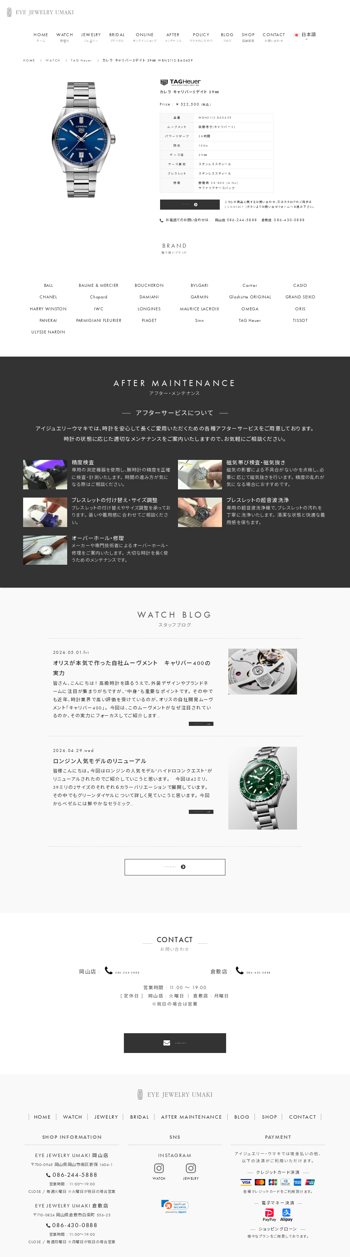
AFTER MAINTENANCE (191, 1089)
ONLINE (144, 40)
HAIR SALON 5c (200, 1234)
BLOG (227, 40)
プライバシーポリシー (146, 1234)
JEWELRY (91, 40)
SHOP (248, 40)
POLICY (201, 40)
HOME (41, 40)
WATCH (64, 40)
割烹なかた (242, 1234)
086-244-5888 (127, 953)
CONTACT (274, 40)
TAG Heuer (81, 60)
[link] (175, 1179)
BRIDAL (117, 40)
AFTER (173, 40)
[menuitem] (304, 34)
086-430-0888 (259, 953)
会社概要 (101, 1234)
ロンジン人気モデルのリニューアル (100, 765)
